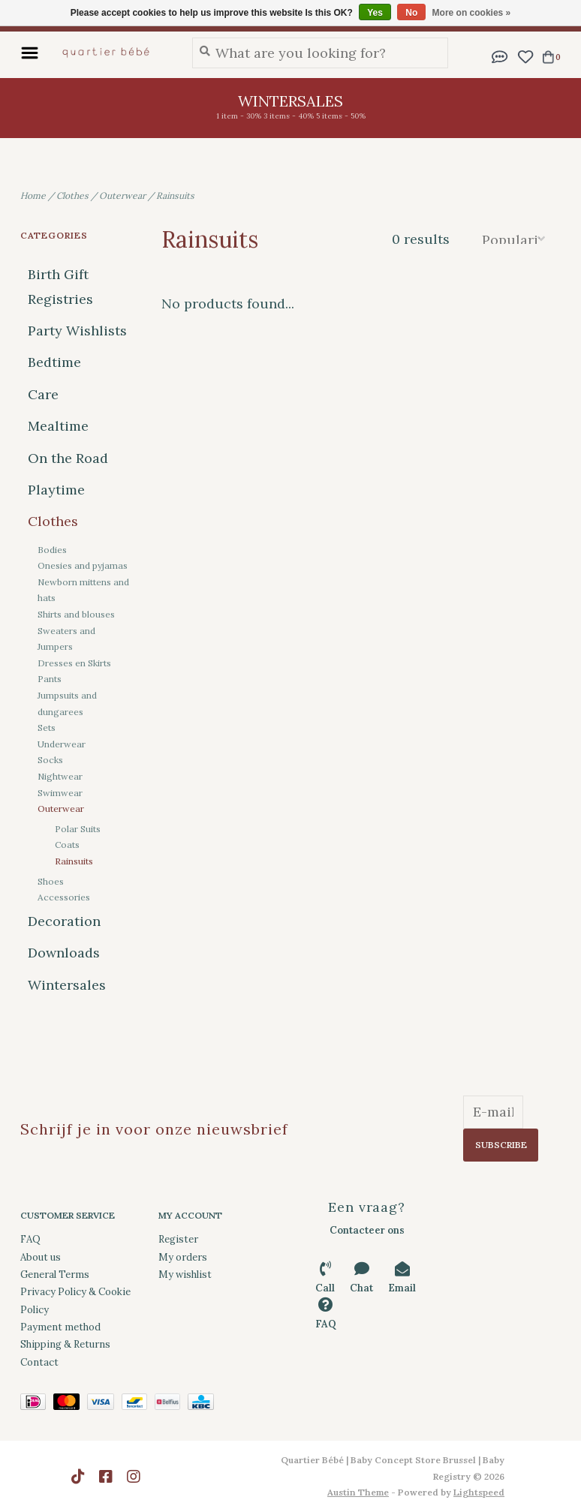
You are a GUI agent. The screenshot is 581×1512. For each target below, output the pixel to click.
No (411, 13)
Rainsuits (175, 195)
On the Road (68, 458)
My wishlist (185, 1274)
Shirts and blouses (76, 614)
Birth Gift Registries (60, 286)
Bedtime (54, 362)
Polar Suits (78, 828)
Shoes (51, 881)
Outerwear (122, 195)
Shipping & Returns (65, 1344)
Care (43, 394)
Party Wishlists (77, 330)
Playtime (56, 489)
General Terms (54, 1274)
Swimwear (60, 792)
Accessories (64, 897)
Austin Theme (358, 1492)
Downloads (64, 952)
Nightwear (60, 776)
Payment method (60, 1327)
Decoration (64, 921)
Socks (50, 759)
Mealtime (58, 425)
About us (40, 1257)
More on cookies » (471, 13)
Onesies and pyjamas (83, 565)
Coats (67, 844)
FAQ (30, 1239)
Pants (50, 678)
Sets (47, 727)
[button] (500, 55)
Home (33, 195)
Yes (375, 13)
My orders (182, 1257)
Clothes (72, 195)
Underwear (62, 744)
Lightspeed (478, 1492)
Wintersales (67, 984)
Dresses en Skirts (74, 663)
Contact (39, 1362)
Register (178, 1239)
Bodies (52, 549)
